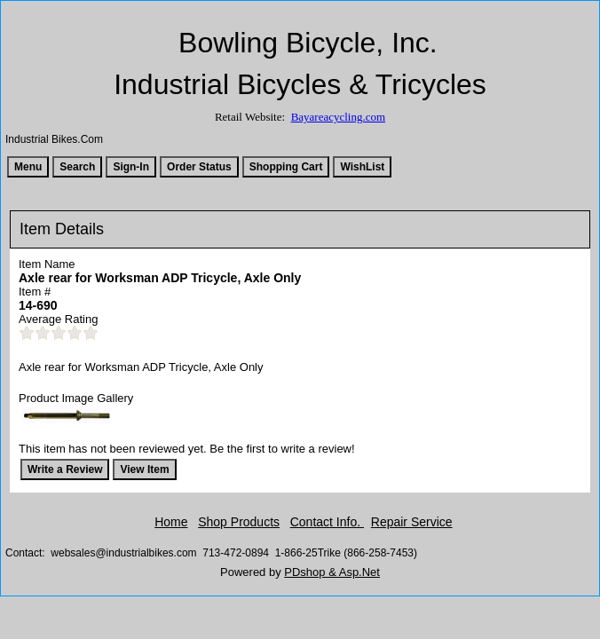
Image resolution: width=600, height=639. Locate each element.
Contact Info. (327, 522)
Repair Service (412, 522)
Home (170, 522)
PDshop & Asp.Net (332, 572)
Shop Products (239, 522)
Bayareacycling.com (338, 116)
